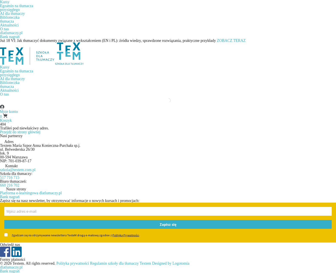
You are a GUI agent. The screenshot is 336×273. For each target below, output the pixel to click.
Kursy (4, 67)
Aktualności (9, 25)
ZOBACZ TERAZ (231, 40)
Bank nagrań (10, 37)
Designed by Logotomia (170, 263)
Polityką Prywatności (125, 235)
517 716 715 (9, 177)
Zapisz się (168, 224)
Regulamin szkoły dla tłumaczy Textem (120, 263)
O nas (4, 29)
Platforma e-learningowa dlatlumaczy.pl (31, 193)
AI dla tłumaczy (12, 13)
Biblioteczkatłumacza (10, 19)
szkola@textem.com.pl (18, 170)
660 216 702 (9, 185)
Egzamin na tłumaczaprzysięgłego (16, 8)
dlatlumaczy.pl (11, 33)
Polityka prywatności (72, 263)
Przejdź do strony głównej (20, 132)
